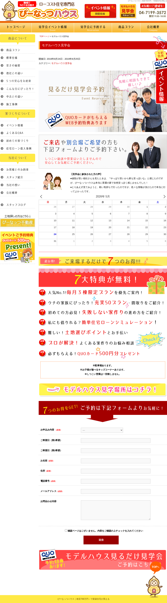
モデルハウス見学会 (61, 63)
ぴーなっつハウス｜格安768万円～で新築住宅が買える (83, 599)
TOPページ (44, 36)
